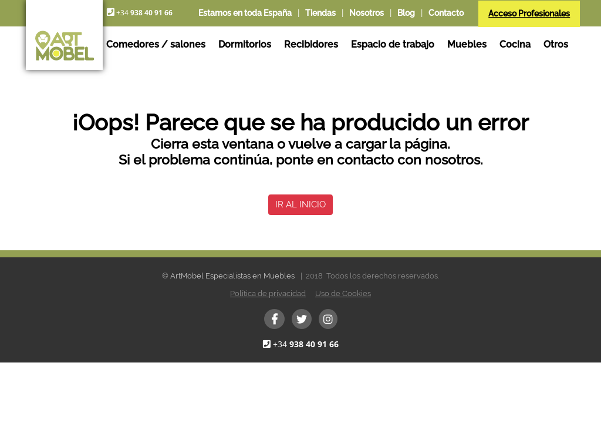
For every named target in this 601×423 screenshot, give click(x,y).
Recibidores (311, 44)
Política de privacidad (268, 293)
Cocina (515, 44)
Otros (555, 44)
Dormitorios (244, 44)
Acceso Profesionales (529, 13)
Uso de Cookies (343, 293)
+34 (306, 344)
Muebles (467, 44)
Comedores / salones (155, 44)
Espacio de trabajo (392, 44)
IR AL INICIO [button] (300, 204)
